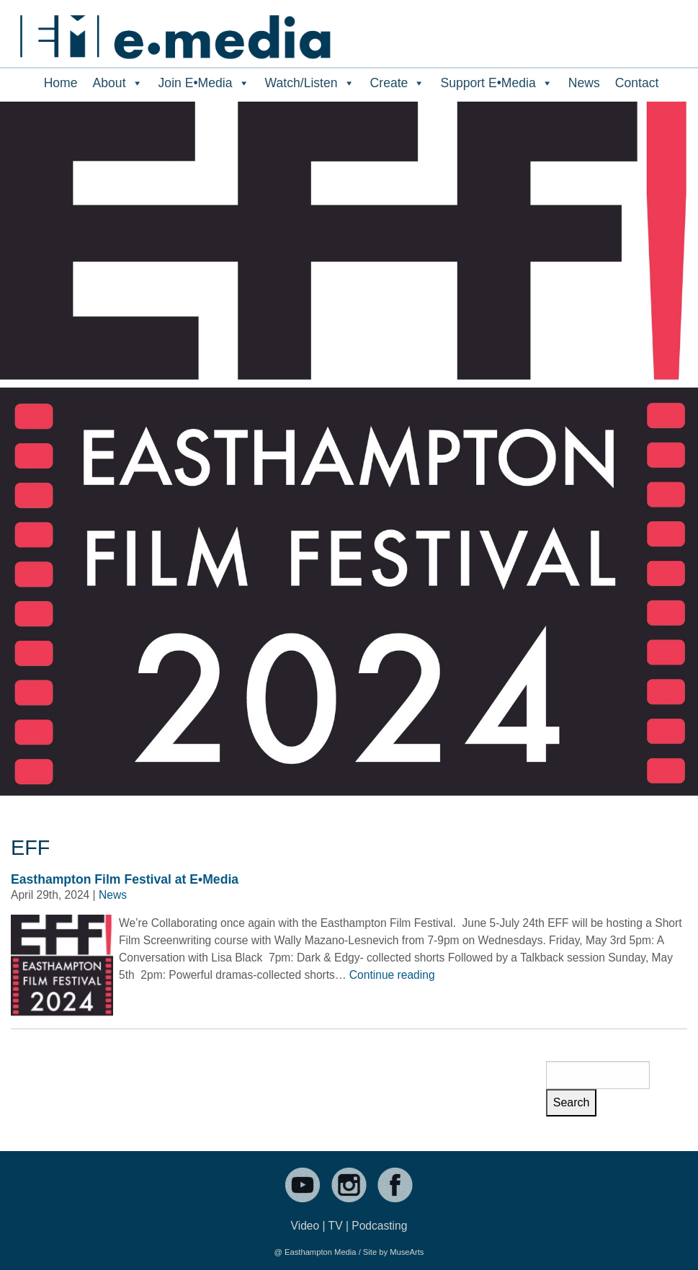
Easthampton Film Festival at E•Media (124, 879)
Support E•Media (496, 82)
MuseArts (407, 1252)
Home (61, 83)
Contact (637, 83)
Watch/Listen (310, 82)
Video (305, 1226)
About (118, 82)
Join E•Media (204, 82)
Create (398, 82)
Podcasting (379, 1226)
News (584, 83)
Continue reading (392, 975)
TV (335, 1226)
